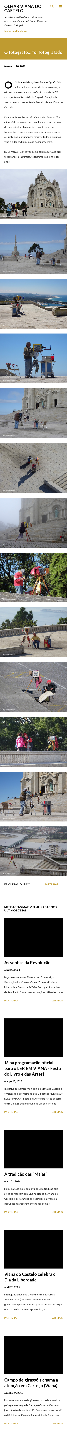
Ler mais (57, 1000)
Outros (25, 884)
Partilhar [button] (51, 884)
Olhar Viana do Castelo (22, 8)
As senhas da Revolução (27, 962)
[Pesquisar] (52, 6)
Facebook (21, 31)
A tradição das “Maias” (25, 1174)
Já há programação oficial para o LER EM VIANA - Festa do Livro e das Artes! (32, 1068)
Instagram (10, 31)
